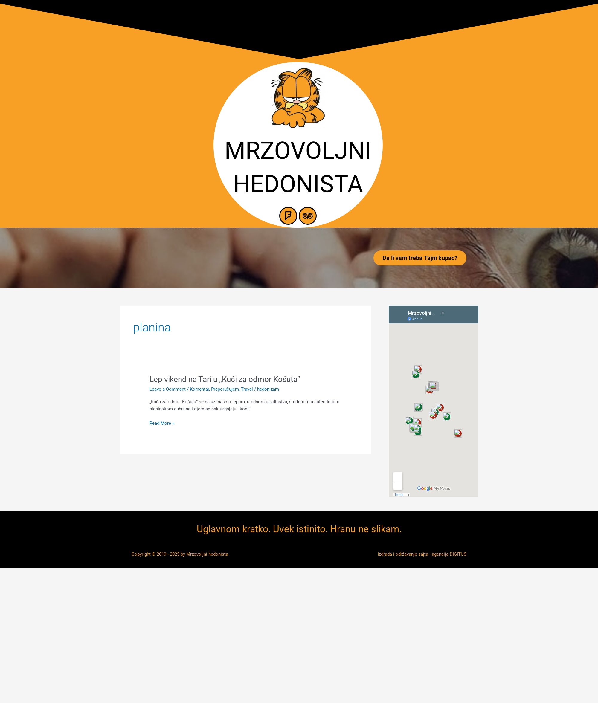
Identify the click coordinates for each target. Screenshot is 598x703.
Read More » (162, 423)
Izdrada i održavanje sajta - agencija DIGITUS (422, 554)
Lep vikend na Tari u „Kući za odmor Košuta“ (225, 379)
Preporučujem (225, 389)
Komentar (199, 389)
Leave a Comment (168, 389)
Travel (247, 389)
